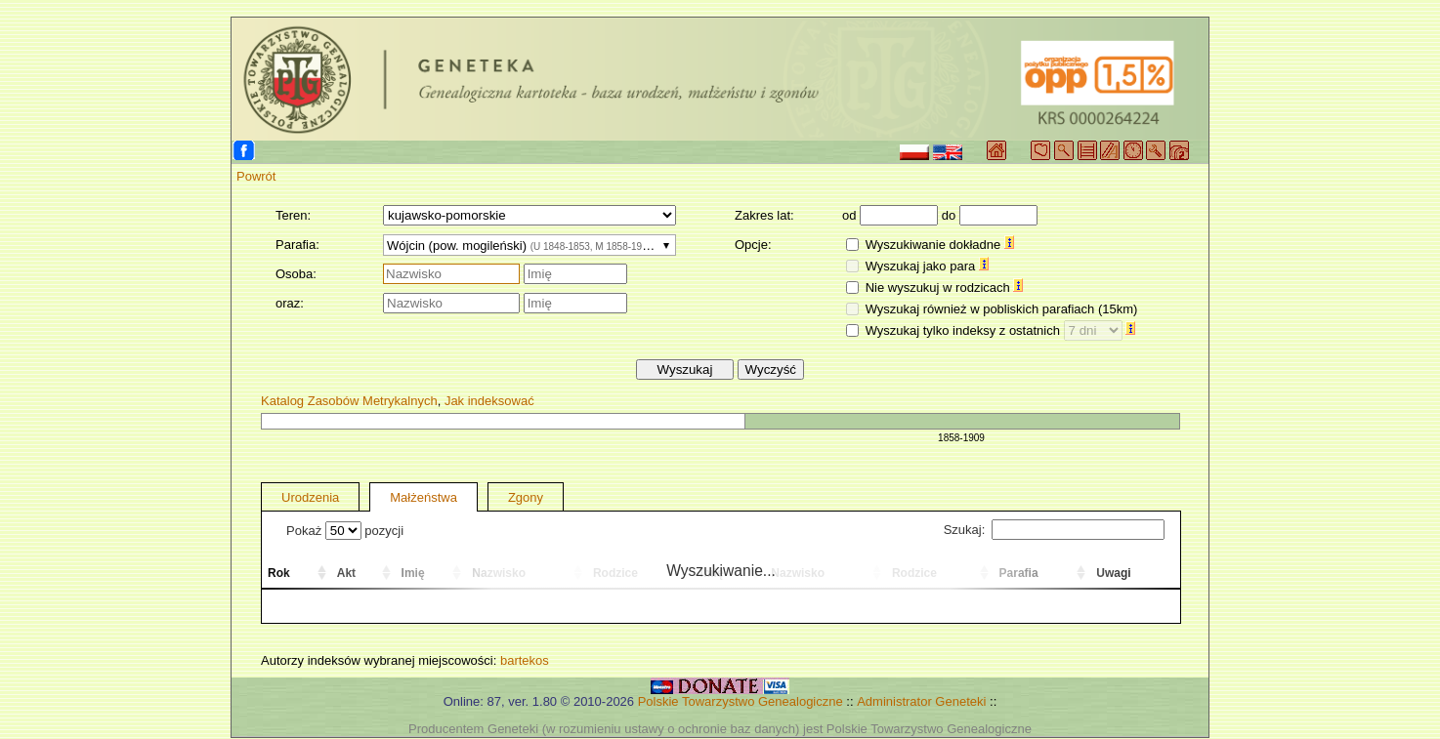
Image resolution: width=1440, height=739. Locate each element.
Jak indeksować (489, 400)
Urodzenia (310, 497)
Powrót (255, 176)
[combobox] (529, 245)
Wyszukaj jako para (927, 266)
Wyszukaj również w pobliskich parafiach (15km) (1002, 309)
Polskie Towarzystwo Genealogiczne (740, 701)
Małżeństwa (423, 497)
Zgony (525, 497)
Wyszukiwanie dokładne (940, 244)
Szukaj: (1054, 529)
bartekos (524, 660)
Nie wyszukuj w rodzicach (945, 287)
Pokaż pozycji (344, 530)
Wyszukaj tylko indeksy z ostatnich (1001, 330)
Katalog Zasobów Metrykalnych (349, 400)
